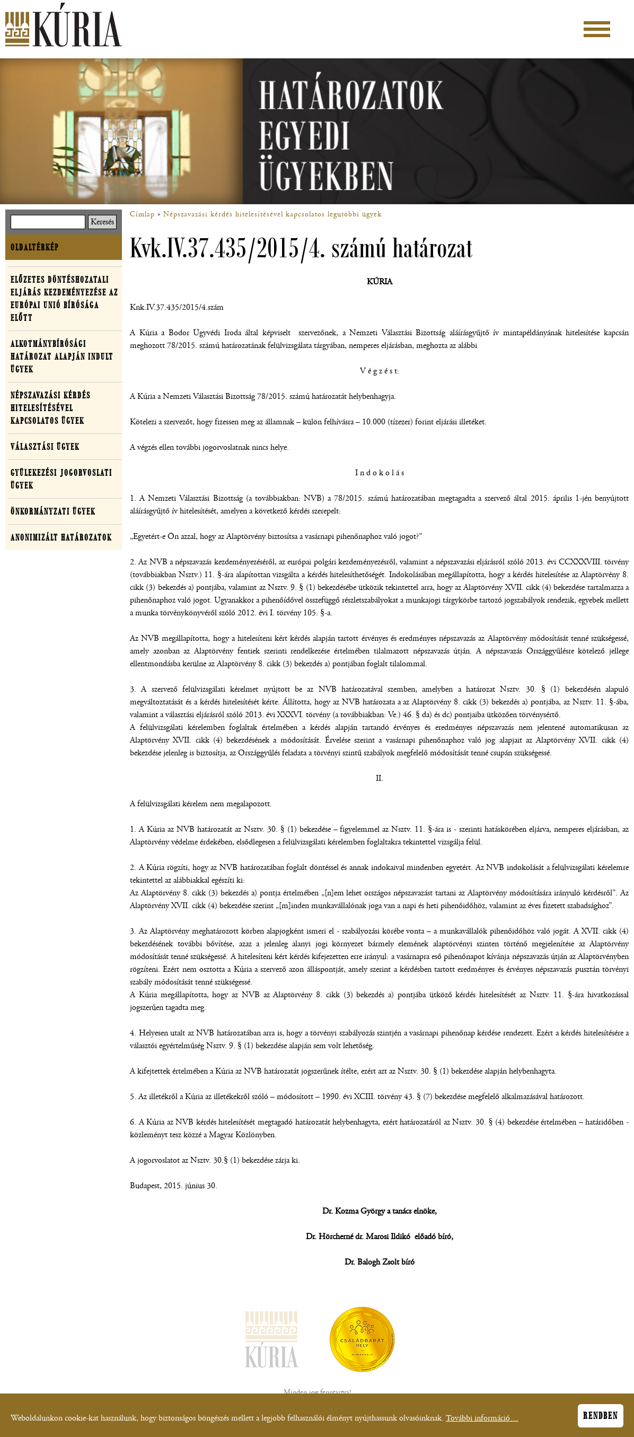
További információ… (482, 1421)
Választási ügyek (45, 446)
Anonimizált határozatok (61, 537)
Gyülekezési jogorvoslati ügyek (61, 479)
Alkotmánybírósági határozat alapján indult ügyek (62, 356)
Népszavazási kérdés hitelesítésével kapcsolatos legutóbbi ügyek (272, 214)
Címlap (142, 214)
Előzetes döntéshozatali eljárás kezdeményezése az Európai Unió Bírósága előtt (64, 299)
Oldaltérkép (35, 247)
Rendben (600, 1419)
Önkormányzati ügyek (53, 511)
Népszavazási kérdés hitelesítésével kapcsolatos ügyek (51, 407)
